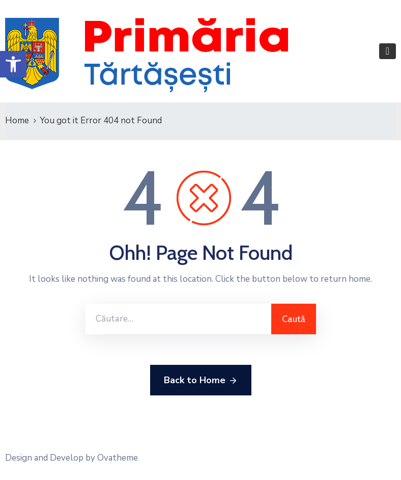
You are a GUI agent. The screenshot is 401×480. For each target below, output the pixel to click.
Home (17, 120)
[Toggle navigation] (387, 51)
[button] (13, 64)
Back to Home (201, 380)
